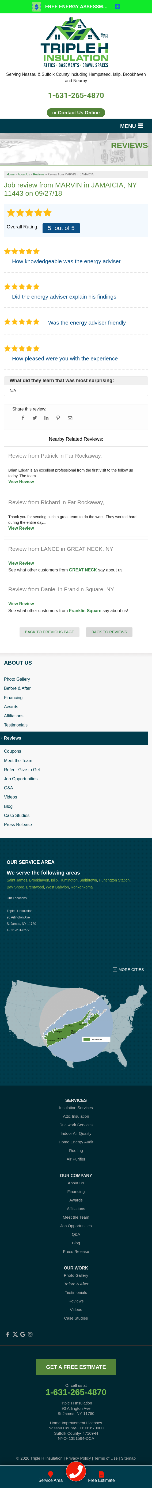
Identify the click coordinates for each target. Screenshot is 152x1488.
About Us (18, 663)
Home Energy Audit (76, 1142)
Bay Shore (15, 887)
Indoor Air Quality (75, 1133)
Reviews (12, 738)
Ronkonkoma (82, 887)
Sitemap (128, 1458)
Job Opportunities (20, 779)
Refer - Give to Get (22, 769)
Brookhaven (39, 880)
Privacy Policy (78, 1458)
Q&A (8, 788)
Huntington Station (114, 880)
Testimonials (16, 725)
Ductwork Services (76, 1124)
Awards (11, 707)
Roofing (76, 1150)
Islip (54, 880)
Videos (10, 797)
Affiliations (14, 716)
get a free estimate (76, 1367)
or (76, 112)
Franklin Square (85, 610)
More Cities (131, 969)
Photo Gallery (17, 679)
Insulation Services (76, 1107)
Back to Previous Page (49, 632)
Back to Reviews (109, 632)
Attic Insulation (76, 1116)
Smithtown (88, 880)
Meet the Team (18, 760)
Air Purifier (76, 1159)
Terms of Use (105, 1458)
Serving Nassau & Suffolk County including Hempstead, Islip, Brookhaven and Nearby (76, 77)
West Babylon (57, 887)
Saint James (17, 880)
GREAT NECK (83, 570)
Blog (8, 806)
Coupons (12, 751)
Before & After (17, 688)
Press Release (18, 824)
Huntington (68, 880)
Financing (13, 697)
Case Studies (16, 815)
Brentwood (35, 887)
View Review (21, 481)
